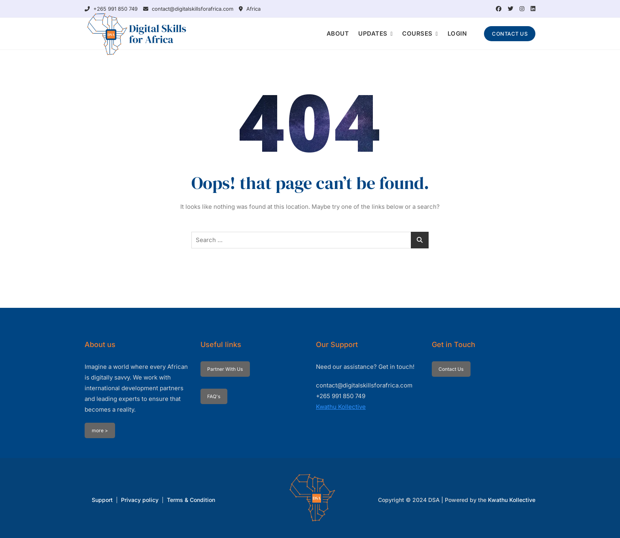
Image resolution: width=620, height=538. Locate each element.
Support (102, 499)
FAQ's (213, 396)
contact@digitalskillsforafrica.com (188, 9)
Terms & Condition (191, 499)
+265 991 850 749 (111, 9)
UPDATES (373, 33)
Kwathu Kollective (341, 406)
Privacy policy (140, 499)
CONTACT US (509, 34)
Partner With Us (225, 369)
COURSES (417, 33)
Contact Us (451, 369)
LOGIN (457, 33)
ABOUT (338, 33)
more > (100, 430)
